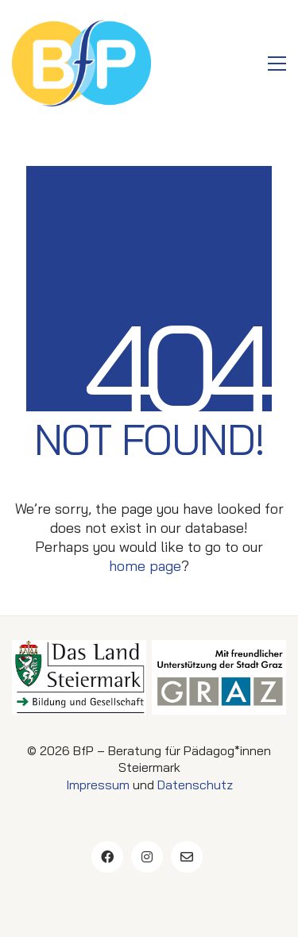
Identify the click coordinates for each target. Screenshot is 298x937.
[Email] (187, 857)
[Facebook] (107, 857)
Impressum (98, 784)
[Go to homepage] (81, 63)
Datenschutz (195, 784)
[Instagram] (147, 857)
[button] (277, 63)
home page (145, 566)
